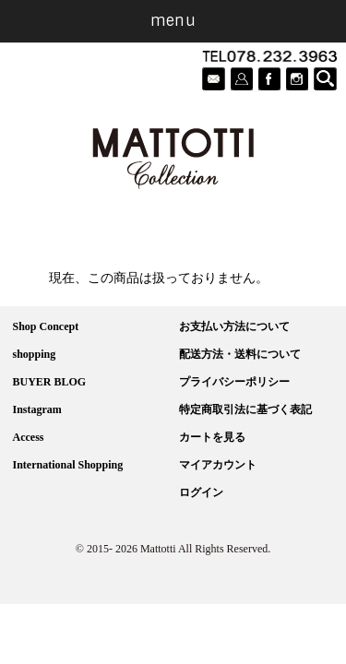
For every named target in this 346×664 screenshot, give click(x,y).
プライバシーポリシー (234, 381)
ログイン (201, 492)
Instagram (37, 409)
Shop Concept (46, 326)
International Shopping (68, 464)
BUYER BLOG (50, 381)
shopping (34, 354)
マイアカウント (218, 464)
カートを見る (212, 437)
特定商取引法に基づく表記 (245, 409)
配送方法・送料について (240, 354)
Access (28, 437)
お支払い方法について (234, 326)
